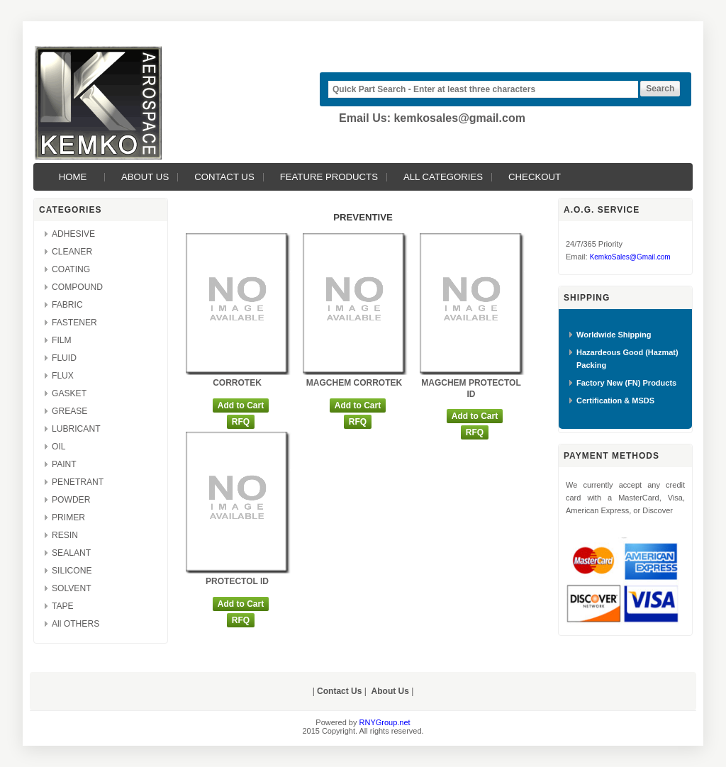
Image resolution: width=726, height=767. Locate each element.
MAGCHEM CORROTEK (354, 383)
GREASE (69, 411)
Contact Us (224, 177)
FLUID (64, 358)
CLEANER (72, 252)
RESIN (65, 535)
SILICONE (71, 571)
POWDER (71, 500)
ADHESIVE (73, 234)
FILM (62, 340)
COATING (71, 269)
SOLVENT (71, 588)
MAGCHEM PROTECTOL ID (470, 388)
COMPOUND (77, 287)
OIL (59, 447)
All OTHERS (75, 624)
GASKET (69, 393)
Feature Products (329, 177)
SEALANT (71, 553)
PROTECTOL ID (237, 581)
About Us (145, 177)
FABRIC (67, 305)
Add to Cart (241, 405)
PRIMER (68, 517)
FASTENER (74, 322)
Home (73, 177)
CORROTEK (237, 383)
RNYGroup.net (385, 722)
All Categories (443, 177)
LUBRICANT (76, 429)
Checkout (534, 177)
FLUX (63, 376)
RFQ (241, 422)
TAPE (63, 606)
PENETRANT (78, 482)
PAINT (64, 464)
